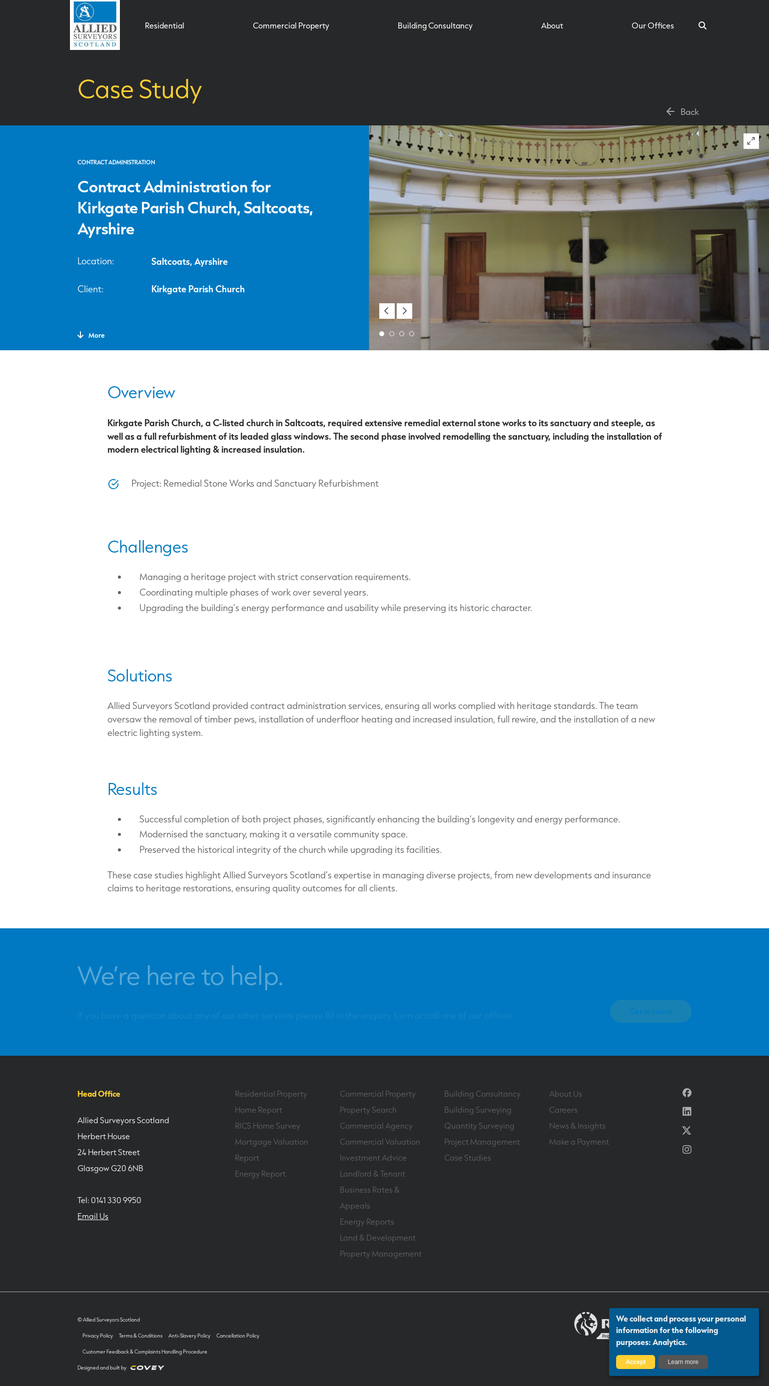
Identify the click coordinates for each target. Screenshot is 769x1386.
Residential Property (271, 1094)
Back (682, 111)
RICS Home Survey (267, 1126)
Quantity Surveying (479, 1126)
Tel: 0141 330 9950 (109, 1200)
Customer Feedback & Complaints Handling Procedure (144, 1352)
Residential (164, 25)
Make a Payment (579, 1142)
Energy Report (260, 1174)
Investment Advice (373, 1158)
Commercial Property (291, 25)
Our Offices (653, 25)
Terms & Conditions (140, 1336)
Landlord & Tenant (372, 1174)
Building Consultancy (435, 25)
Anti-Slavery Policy (189, 1336)
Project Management (482, 1142)
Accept (636, 1362)
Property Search (368, 1110)
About (552, 25)
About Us (565, 1094)
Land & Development (378, 1238)
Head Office (98, 1094)
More (90, 335)
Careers (563, 1110)
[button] (387, 311)
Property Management (381, 1254)
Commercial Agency (376, 1126)
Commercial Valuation (380, 1142)
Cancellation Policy (237, 1336)
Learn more (683, 1362)
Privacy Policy (97, 1336)
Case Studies (467, 1158)
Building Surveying (478, 1110)
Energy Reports (367, 1222)
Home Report (258, 1110)
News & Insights (577, 1126)
